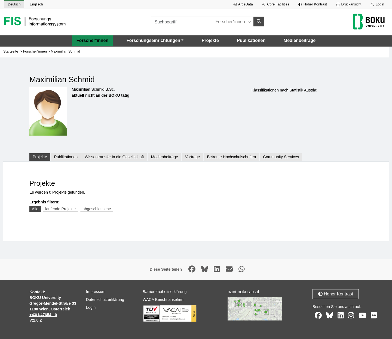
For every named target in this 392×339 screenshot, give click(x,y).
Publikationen (251, 40)
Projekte (210, 40)
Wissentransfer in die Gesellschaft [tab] (114, 157)
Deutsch (14, 4)
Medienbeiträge (300, 40)
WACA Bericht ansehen (163, 299)
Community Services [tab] (281, 157)
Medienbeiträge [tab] (164, 157)
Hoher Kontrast (312, 4)
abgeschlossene (96, 209)
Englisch (36, 4)
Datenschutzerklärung (105, 299)
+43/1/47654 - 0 (43, 315)
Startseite (10, 51)
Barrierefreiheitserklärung (165, 291)
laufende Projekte (60, 209)
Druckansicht (349, 4)
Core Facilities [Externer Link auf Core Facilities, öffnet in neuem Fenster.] (275, 4)
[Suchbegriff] (181, 22)
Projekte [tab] (40, 157)
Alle (35, 209)
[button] (155, 40)
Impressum (95, 291)
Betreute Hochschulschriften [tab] (231, 157)
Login (377, 4)
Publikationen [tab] (66, 157)
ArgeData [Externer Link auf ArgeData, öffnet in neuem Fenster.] (243, 4)
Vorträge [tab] (192, 157)
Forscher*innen (92, 40)
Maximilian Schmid (65, 51)
